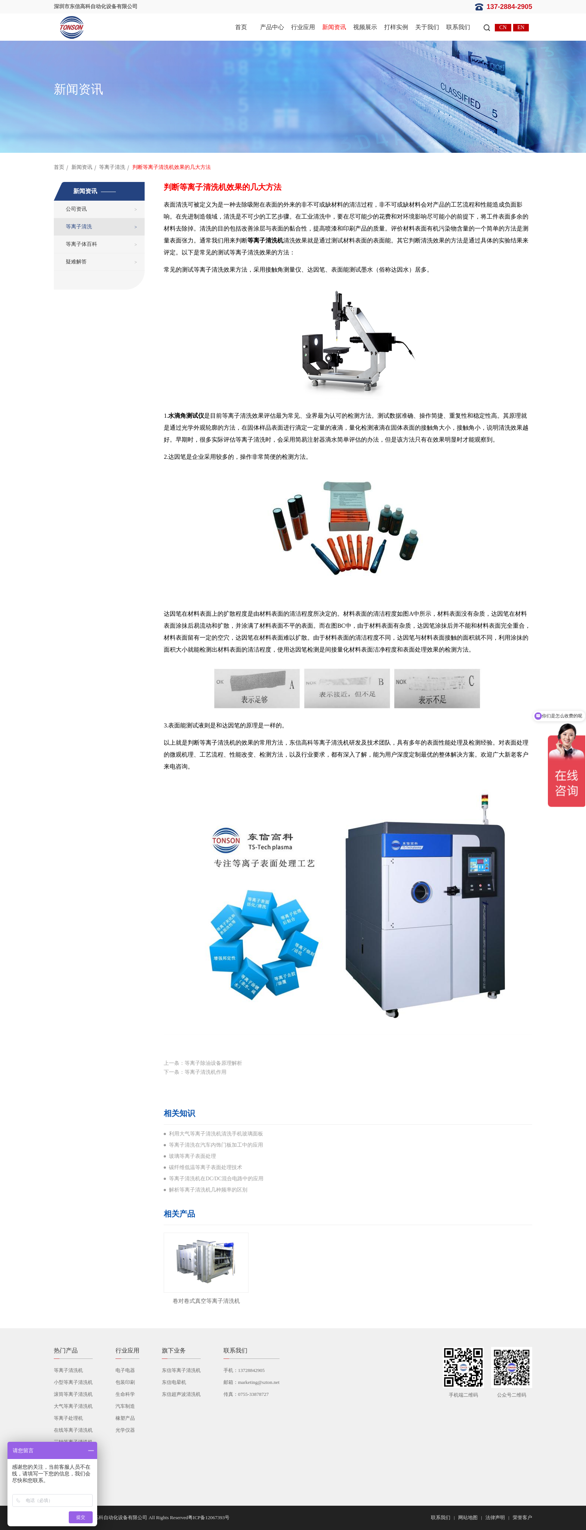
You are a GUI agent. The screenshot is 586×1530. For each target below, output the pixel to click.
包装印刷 (125, 1382)
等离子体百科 (81, 244)
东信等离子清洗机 (181, 1370)
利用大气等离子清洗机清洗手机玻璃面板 (216, 1134)
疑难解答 (76, 262)
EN (521, 27)
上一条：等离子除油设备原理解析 (203, 1063)
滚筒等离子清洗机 (73, 1394)
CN (502, 27)
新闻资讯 (334, 27)
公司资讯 (76, 209)
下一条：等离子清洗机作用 (195, 1072)
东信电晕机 (174, 1382)
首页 (241, 27)
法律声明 (495, 1517)
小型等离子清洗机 (73, 1382)
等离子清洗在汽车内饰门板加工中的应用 (216, 1145)
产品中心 (272, 27)
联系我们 (458, 27)
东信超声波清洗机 (181, 1394)
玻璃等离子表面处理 (192, 1156)
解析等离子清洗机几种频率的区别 (208, 1190)
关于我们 (427, 27)
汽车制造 (125, 1406)
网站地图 (468, 1517)
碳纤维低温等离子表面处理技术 (205, 1167)
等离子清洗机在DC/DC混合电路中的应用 (216, 1178)
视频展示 (365, 27)
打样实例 (396, 27)
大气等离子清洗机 (73, 1406)
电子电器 (125, 1370)
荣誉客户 (522, 1517)
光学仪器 (125, 1430)
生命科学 (125, 1394)
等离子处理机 (68, 1418)
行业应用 (303, 27)
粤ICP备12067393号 (208, 1517)
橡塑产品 (125, 1418)
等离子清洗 (112, 167)
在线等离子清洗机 (73, 1430)
